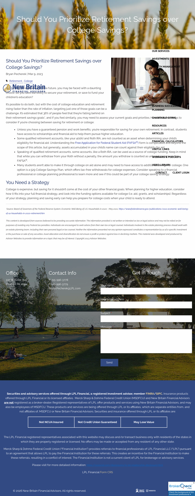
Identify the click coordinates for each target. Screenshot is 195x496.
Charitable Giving (164, 117)
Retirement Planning (166, 82)
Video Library (161, 164)
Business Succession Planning (166, 107)
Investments (160, 58)
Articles (158, 133)
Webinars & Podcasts (166, 157)
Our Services (160, 51)
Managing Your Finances (168, 90)
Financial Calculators (167, 141)
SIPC (159, 393)
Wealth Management (166, 66)
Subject (118, 313)
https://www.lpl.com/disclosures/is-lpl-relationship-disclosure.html (125, 465)
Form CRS (106, 472)
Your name (120, 285)
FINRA (150, 393)
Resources (159, 125)
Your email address (125, 299)
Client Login (181, 172)
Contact (161, 172)
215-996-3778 (59, 279)
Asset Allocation (163, 98)
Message (119, 327)
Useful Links (160, 149)
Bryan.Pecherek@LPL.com (65, 288)
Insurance (159, 74)
